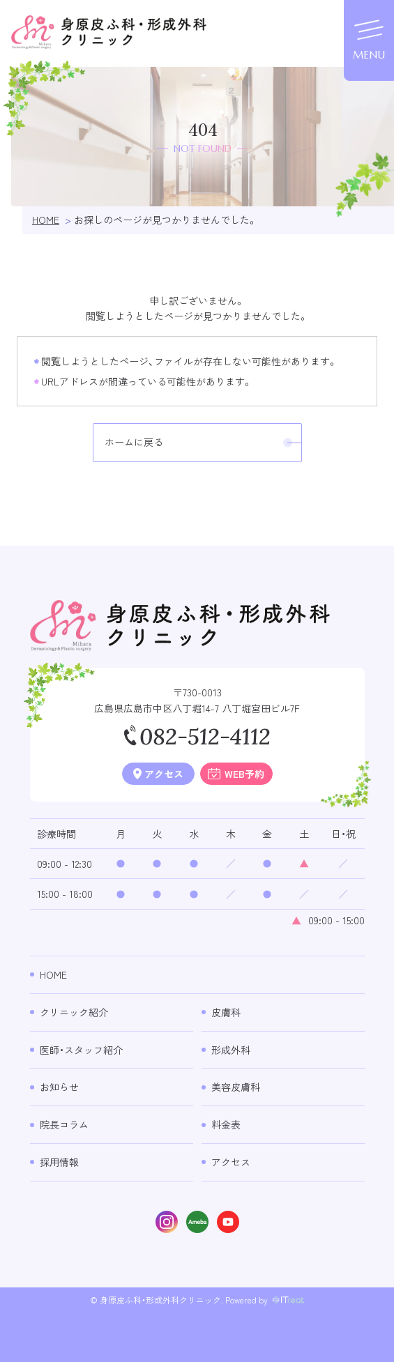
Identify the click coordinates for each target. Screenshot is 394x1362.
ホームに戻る (134, 442)
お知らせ (59, 1087)
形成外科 (230, 1050)
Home (53, 974)
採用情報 (59, 1162)
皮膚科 (226, 1012)
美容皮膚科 (235, 1087)
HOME (45, 220)
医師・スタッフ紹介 (81, 1050)
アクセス (230, 1162)
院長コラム (64, 1124)
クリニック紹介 (74, 1012)
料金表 (226, 1124)
